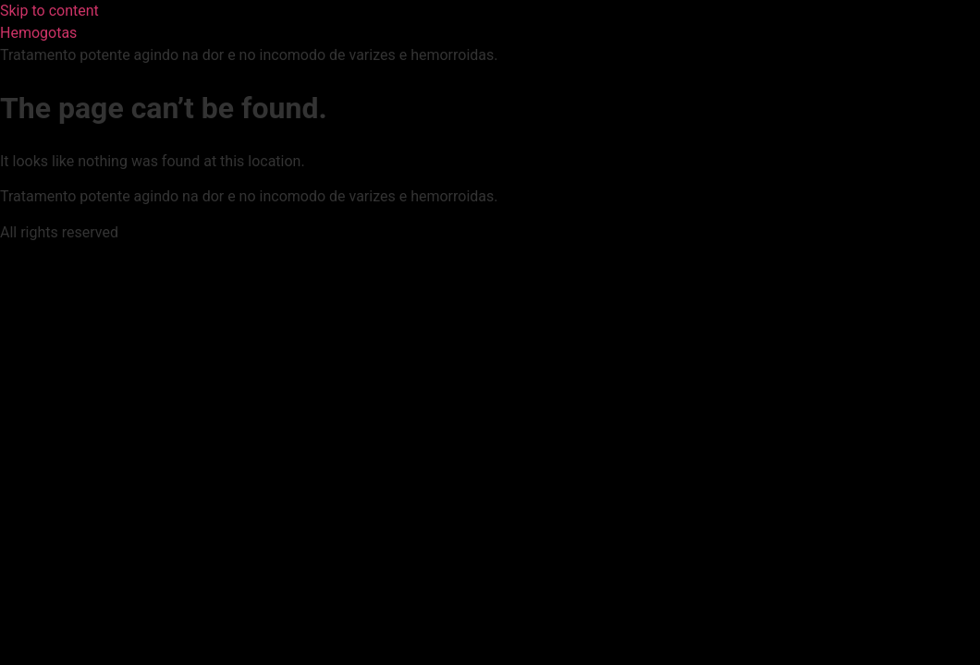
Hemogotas (38, 33)
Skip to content (49, 10)
